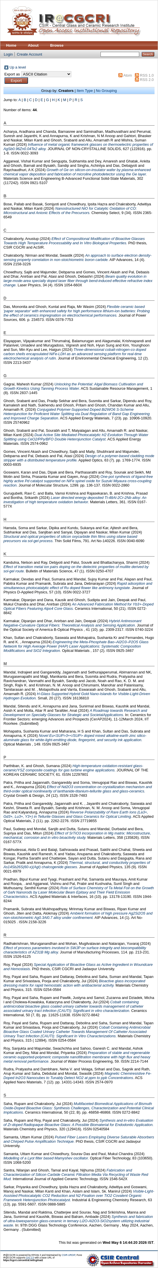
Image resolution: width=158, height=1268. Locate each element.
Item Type (85, 90)
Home (11, 45)
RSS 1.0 (147, 75)
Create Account (29, 54)
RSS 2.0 (147, 79)
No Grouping (106, 90)
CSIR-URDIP (68, 1255)
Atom (127, 75)
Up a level (18, 67)
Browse (57, 45)
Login (8, 54)
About (33, 45)
